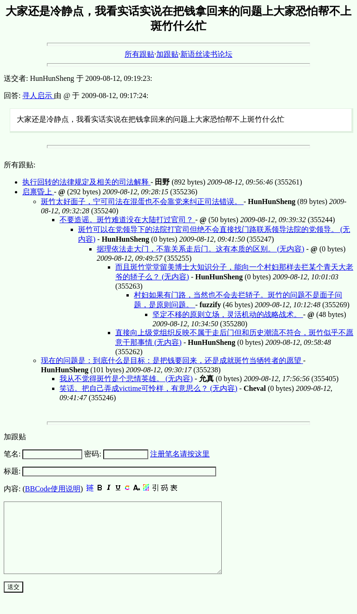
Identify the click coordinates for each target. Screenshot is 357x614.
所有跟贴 (139, 54)
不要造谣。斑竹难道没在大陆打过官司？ (127, 220)
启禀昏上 (38, 192)
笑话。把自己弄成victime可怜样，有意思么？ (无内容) (149, 388)
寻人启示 (38, 95)
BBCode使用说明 (52, 489)
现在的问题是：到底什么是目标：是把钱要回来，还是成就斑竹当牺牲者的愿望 (172, 360)
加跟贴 (167, 54)
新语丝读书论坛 (206, 54)
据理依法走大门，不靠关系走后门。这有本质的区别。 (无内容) (200, 249)
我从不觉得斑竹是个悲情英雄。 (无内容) (126, 379)
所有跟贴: (19, 165)
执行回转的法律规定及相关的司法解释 (86, 182)
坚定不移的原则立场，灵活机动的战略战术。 (227, 314)
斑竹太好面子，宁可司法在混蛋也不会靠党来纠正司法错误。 (142, 201)
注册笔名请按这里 (180, 454)
